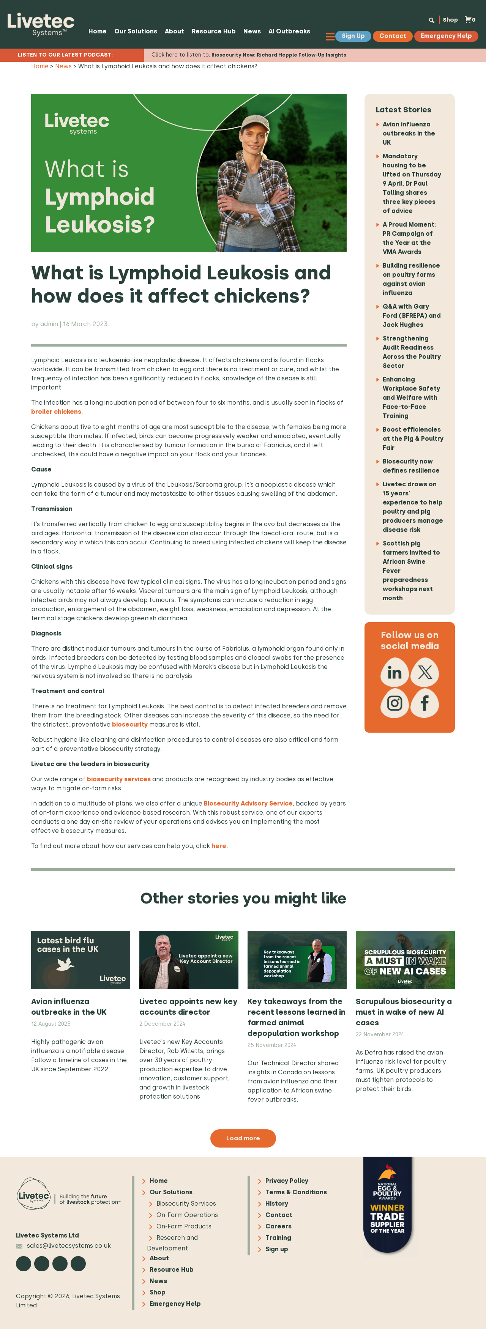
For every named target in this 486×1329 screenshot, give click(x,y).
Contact (278, 1215)
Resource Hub (213, 31)
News (251, 31)
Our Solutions (135, 31)
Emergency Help (175, 1304)
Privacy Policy (286, 1181)
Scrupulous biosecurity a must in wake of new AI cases (404, 1012)
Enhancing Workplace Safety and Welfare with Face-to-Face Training (411, 397)
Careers (278, 1226)
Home (97, 31)
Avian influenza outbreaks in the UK (409, 133)
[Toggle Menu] (332, 36)
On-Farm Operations (187, 1215)
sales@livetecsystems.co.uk (63, 1245)
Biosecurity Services (186, 1204)
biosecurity (130, 724)
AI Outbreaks (289, 31)
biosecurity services (118, 779)
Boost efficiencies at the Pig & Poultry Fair (413, 438)
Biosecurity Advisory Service (248, 803)
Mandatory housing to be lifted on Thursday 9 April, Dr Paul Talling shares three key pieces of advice (412, 183)
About (174, 31)
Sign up (276, 1249)
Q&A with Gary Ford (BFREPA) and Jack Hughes (412, 315)
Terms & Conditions (296, 1192)
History (276, 1204)
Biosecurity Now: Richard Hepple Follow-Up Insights (278, 54)
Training (278, 1238)
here (218, 846)
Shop (449, 19)
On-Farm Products (183, 1226)
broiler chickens (56, 411)
